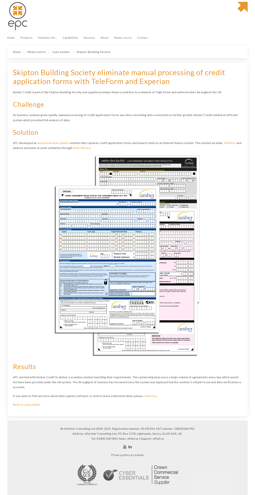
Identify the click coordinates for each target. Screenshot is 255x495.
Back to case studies (26, 404)
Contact (142, 37)
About (104, 37)
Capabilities (70, 37)
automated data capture (53, 143)
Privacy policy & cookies (127, 455)
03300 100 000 (106, 438)
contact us (150, 396)
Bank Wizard (81, 147)
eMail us (133, 438)
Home (11, 37)
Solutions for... (47, 37)
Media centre (123, 37)
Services (89, 37)
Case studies (61, 52)
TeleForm (229, 143)
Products (26, 37)
